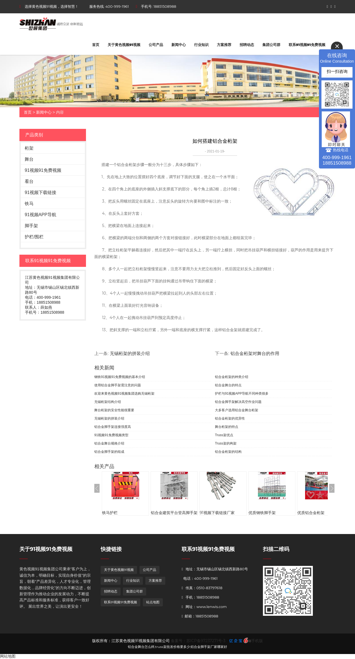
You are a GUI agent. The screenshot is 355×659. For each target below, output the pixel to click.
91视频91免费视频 (43, 170)
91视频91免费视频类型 (111, 435)
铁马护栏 (110, 512)
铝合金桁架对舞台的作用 (254, 353)
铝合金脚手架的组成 (109, 452)
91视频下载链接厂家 (217, 512)
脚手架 (31, 225)
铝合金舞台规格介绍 (109, 443)
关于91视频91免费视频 (45, 549)
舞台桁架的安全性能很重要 (114, 410)
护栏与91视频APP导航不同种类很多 (241, 393)
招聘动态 (247, 44)
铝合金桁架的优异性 (230, 418)
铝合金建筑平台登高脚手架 (174, 512)
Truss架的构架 (226, 443)
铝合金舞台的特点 (228, 385)
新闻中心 (178, 44)
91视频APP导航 (40, 214)
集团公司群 (271, 44)
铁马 (29, 203)
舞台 (29, 159)
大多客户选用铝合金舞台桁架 (236, 410)
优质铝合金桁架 (310, 512)
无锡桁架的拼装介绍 (130, 353)
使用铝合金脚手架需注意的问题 (117, 385)
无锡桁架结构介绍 (107, 402)
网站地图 (8, 656)
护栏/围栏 (34, 236)
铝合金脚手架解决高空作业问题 (238, 402)
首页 (95, 44)
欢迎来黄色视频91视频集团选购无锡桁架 (124, 393)
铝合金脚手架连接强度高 (112, 427)
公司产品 (156, 44)
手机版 (257, 640)
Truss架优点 (224, 435)
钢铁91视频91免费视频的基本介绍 (119, 377)
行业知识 (201, 44)
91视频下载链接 (40, 192)
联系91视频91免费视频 (307, 44)
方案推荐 (224, 44)
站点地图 (152, 602)
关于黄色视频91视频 (124, 44)
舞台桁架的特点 (226, 427)
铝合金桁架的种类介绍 (231, 377)
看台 (29, 181)
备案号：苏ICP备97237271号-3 (198, 640)
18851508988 (164, 6)
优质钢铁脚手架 (262, 512)
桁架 (29, 148)
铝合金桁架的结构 (228, 452)
